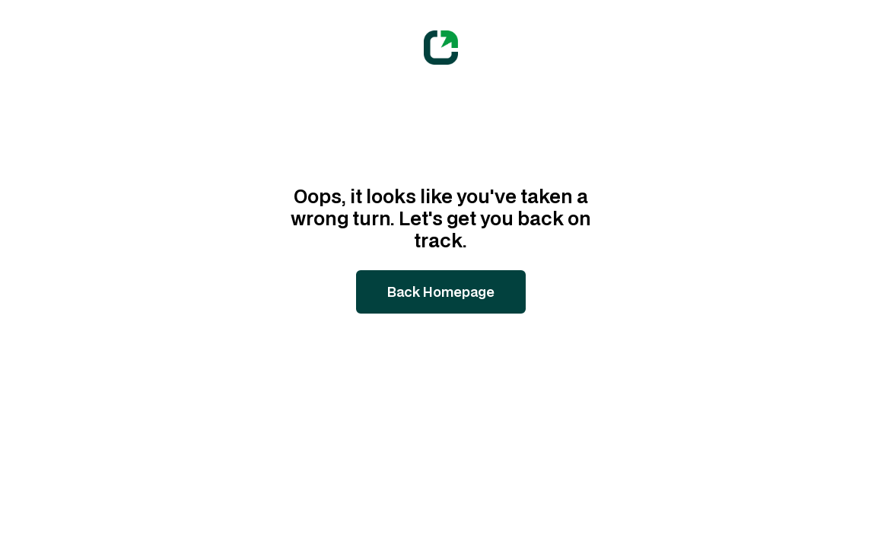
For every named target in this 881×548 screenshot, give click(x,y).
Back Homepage (441, 291)
